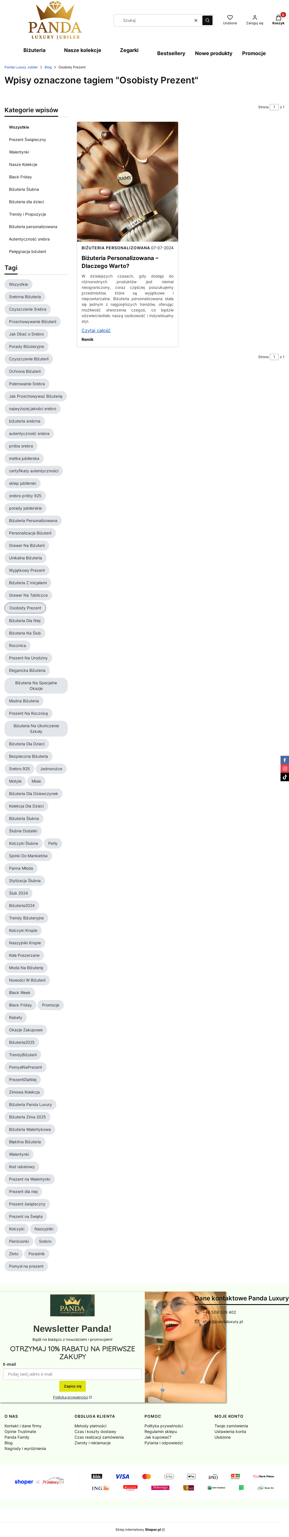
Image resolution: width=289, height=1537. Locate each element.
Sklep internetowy (138, 1529)
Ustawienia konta (230, 1431)
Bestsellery (171, 53)
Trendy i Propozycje (27, 214)
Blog (48, 67)
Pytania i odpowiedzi (163, 1442)
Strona (263, 107)
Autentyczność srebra (29, 239)
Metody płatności (90, 1425)
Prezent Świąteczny (27, 139)
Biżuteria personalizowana (33, 226)
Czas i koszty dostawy (95, 1431)
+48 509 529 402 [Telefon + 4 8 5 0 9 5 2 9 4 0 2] (219, 1312)
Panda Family (17, 1437)
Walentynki (19, 152)
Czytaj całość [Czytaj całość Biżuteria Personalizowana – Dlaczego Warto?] (96, 330)
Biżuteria (34, 50)
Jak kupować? (157, 1437)
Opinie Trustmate (20, 1431)
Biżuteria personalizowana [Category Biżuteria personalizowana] (116, 247)
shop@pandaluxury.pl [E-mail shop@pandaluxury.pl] (223, 1321)
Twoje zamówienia (231, 1425)
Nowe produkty (214, 53)
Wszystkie (19, 127)
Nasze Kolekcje (23, 164)
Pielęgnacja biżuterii (27, 251)
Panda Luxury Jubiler (21, 67)
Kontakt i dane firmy (23, 1425)
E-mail (9, 1364)
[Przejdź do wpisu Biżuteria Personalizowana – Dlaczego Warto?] (127, 182)
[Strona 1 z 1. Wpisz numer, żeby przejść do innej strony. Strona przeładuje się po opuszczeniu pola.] (274, 107)
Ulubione (222, 1437)
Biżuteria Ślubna (24, 189)
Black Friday (20, 176)
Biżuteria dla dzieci (26, 201)
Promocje (254, 53)
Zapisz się (72, 1386)
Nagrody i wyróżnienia (25, 1448)
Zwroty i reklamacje (93, 1442)
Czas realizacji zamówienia (99, 1437)
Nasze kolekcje (82, 50)
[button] (207, 20)
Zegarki (129, 50)
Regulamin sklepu (160, 1431)
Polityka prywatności (70, 1397)
